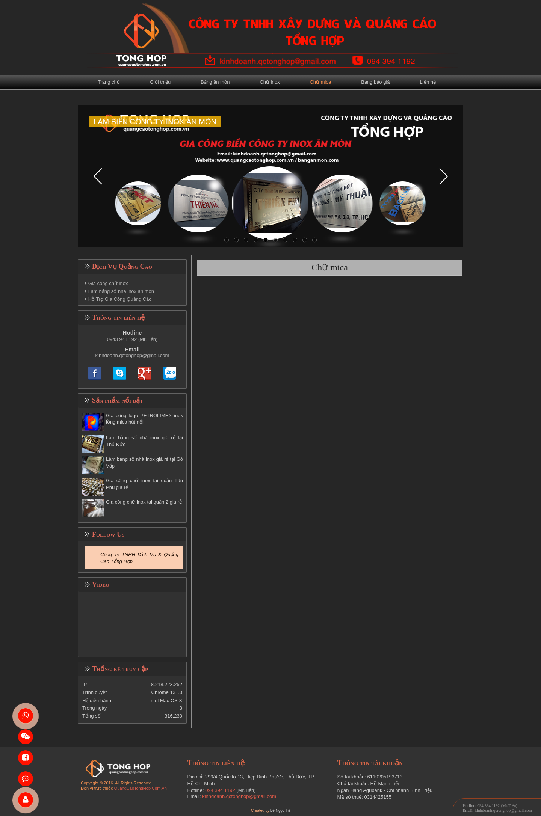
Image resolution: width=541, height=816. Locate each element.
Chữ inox (270, 82)
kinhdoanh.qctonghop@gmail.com (132, 355)
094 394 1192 (220, 790)
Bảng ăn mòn (215, 82)
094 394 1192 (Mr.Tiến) (497, 805)
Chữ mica (320, 82)
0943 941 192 (122, 339)
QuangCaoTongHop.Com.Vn (140, 788)
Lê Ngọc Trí (280, 810)
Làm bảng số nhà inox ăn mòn (121, 291)
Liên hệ (428, 82)
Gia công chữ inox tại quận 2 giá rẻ (144, 502)
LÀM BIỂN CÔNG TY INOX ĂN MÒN (155, 122)
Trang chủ (109, 82)
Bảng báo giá (375, 82)
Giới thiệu (160, 82)
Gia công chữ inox (108, 283)
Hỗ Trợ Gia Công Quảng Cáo (120, 299)
